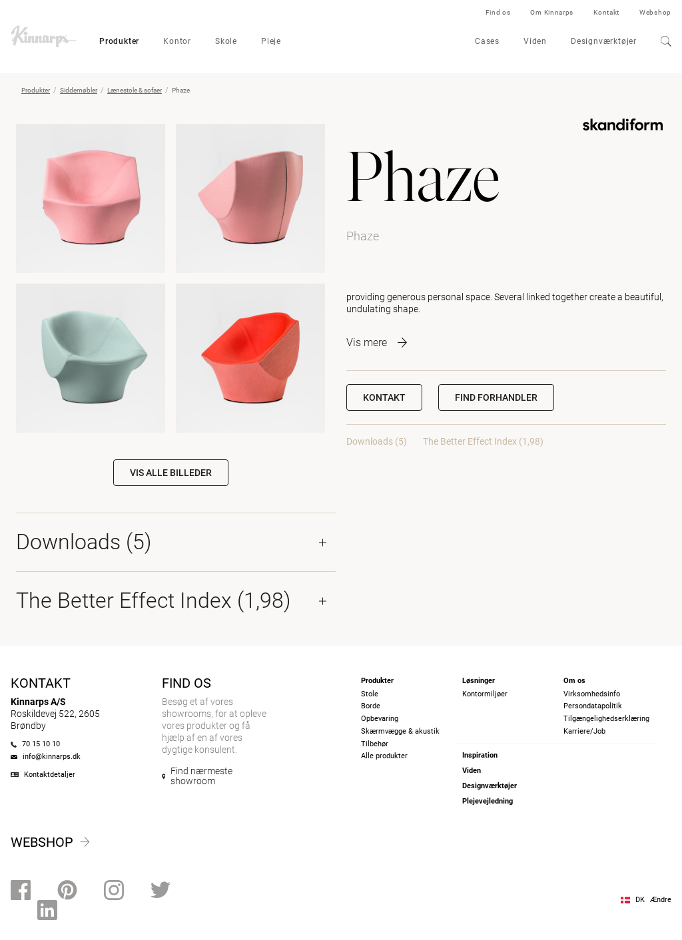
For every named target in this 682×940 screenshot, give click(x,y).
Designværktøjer (604, 41)
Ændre (660, 899)
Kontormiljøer (485, 694)
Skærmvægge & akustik (400, 731)
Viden (535, 41)
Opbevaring (379, 718)
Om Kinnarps (551, 12)
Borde (370, 706)
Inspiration (480, 755)
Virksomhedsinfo (591, 694)
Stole (369, 694)
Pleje (271, 41)
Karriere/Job (584, 731)
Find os (498, 12)
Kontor (177, 41)
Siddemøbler (78, 90)
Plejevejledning (487, 801)
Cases (487, 41)
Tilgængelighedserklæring (606, 718)
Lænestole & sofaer (134, 90)
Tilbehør (374, 744)
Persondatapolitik (592, 706)
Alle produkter (384, 756)
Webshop (655, 12)
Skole (226, 41)
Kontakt (606, 12)
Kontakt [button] (384, 397)
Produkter (119, 41)
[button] (496, 397)
